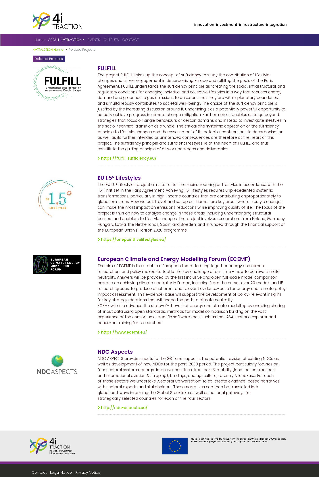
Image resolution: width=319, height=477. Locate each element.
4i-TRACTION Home (48, 49)
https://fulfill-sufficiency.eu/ (129, 158)
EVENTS (94, 39)
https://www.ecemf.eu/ (124, 332)
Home (40, 39)
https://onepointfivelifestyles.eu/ (133, 239)
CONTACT (130, 39)
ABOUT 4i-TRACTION (65, 39)
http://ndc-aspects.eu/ (124, 407)
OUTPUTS (111, 39)
